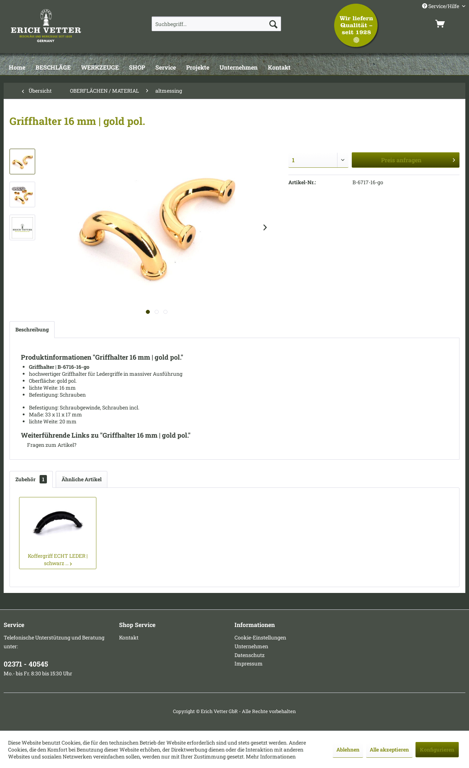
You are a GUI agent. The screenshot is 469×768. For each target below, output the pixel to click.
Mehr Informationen (271, 756)
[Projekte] (197, 67)
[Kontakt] (279, 67)
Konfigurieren (437, 749)
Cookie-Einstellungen (260, 637)
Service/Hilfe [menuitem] (441, 6)
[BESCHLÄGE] (53, 67)
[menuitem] (216, 23)
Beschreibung (32, 329)
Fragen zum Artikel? (49, 444)
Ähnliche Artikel (81, 479)
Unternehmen (251, 646)
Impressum (248, 663)
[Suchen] (273, 23)
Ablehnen (347, 749)
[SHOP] (137, 67)
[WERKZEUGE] (100, 67)
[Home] (17, 67)
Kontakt (129, 637)
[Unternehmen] (238, 67)
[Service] (165, 67)
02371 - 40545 (26, 663)
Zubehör (31, 479)
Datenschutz (249, 655)
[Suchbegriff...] (216, 23)
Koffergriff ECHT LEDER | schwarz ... (58, 559)
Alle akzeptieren (389, 749)
